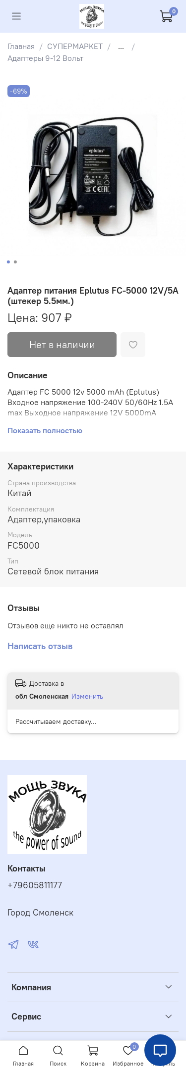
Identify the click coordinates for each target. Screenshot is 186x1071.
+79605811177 (34, 885)
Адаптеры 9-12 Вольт (45, 58)
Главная (21, 46)
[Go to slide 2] (14, 261)
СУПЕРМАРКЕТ (75, 46)
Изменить (87, 696)
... (121, 46)
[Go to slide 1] (7, 261)
